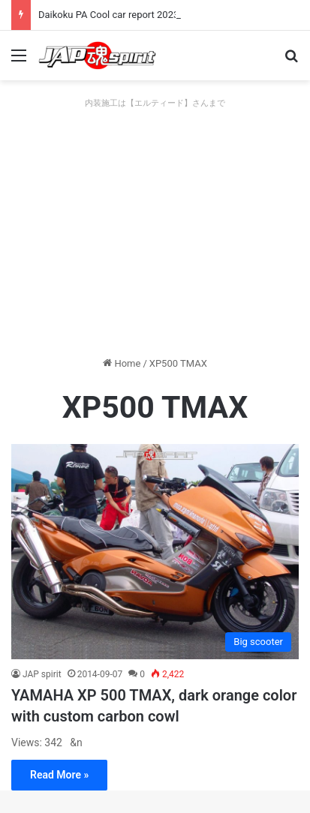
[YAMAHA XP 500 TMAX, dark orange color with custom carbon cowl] (155, 551)
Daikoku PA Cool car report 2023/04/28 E (127, 14)
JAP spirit (42, 674)
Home (121, 363)
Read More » (59, 775)
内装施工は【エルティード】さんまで (155, 103)
